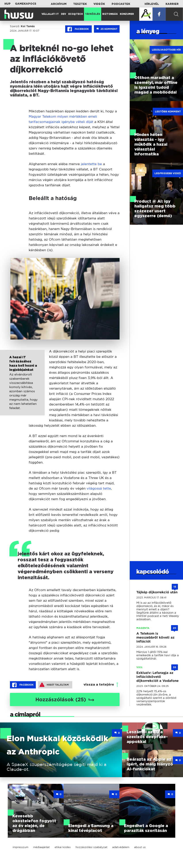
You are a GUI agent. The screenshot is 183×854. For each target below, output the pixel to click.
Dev (63, 14)
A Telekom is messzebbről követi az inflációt (155, 637)
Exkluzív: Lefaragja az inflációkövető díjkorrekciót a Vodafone (157, 677)
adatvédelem (120, 847)
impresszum (20, 847)
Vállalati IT (50, 14)
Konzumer (127, 14)
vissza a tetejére (99, 684)
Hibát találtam (54, 684)
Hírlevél (152, 4)
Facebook (78, 29)
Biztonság (110, 14)
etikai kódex (63, 847)
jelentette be (91, 164)
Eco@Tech (75, 14)
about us (140, 847)
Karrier (172, 4)
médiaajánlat (41, 847)
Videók (99, 4)
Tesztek (80, 4)
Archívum (59, 4)
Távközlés (92, 14)
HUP (7, 3)
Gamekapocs (25, 3)
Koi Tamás (28, 26)
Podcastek (121, 4)
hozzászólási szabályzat (91, 847)
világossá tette (99, 488)
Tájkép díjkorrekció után (156, 592)
